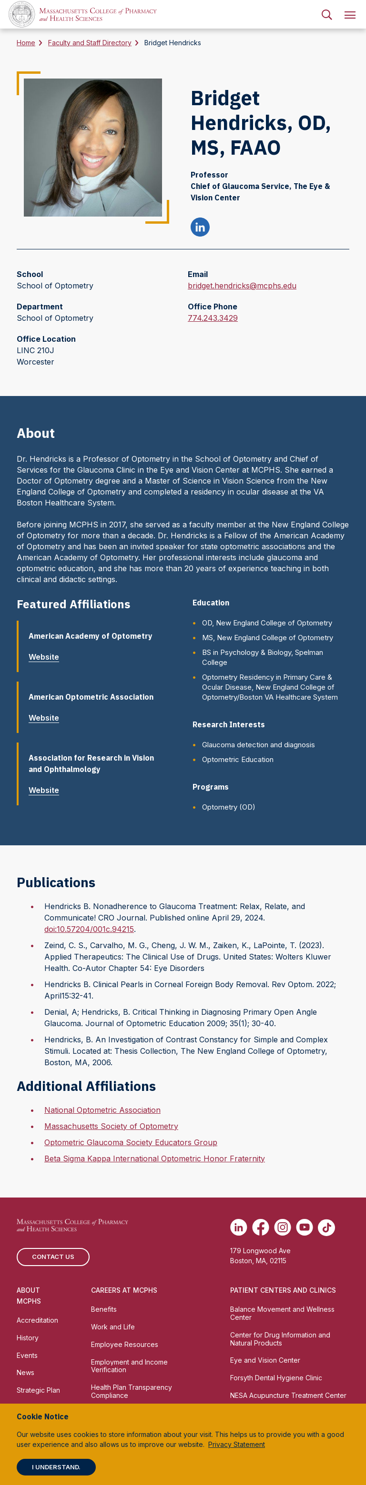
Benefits (104, 1309)
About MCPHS (29, 1295)
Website (48, 657)
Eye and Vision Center (265, 1360)
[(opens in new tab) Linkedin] (238, 1227)
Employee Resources (124, 1344)
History (28, 1338)
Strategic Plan (38, 1390)
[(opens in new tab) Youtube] (304, 1227)
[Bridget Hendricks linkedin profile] (200, 228)
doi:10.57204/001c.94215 (89, 929)
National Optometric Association (102, 1110)
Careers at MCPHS (124, 1290)
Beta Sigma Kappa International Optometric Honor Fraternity (154, 1158)
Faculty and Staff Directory (90, 43)
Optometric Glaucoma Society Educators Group (130, 1142)
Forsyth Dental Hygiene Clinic (276, 1378)
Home (26, 43)
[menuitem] (326, 14)
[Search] (326, 14)
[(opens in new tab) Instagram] (282, 1227)
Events (27, 1355)
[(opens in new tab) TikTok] (326, 1227)
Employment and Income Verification (129, 1366)
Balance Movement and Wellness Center (282, 1313)
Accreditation (37, 1320)
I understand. (56, 1467)
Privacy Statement (236, 1444)
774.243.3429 (213, 318)
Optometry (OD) (228, 807)
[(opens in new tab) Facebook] (260, 1227)
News (25, 1372)
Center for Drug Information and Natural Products (280, 1339)
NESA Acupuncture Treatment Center (288, 1395)
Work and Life (113, 1327)
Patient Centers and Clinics (283, 1290)
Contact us (53, 1256)
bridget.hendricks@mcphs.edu (242, 285)
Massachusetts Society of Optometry (111, 1126)
